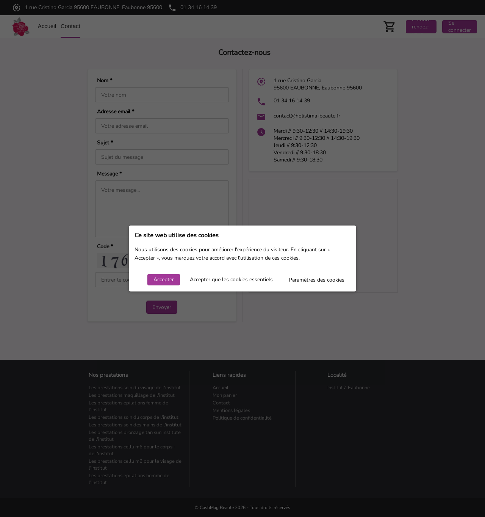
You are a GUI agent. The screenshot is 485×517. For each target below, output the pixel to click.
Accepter (163, 279)
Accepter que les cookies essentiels (231, 279)
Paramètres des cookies (316, 280)
